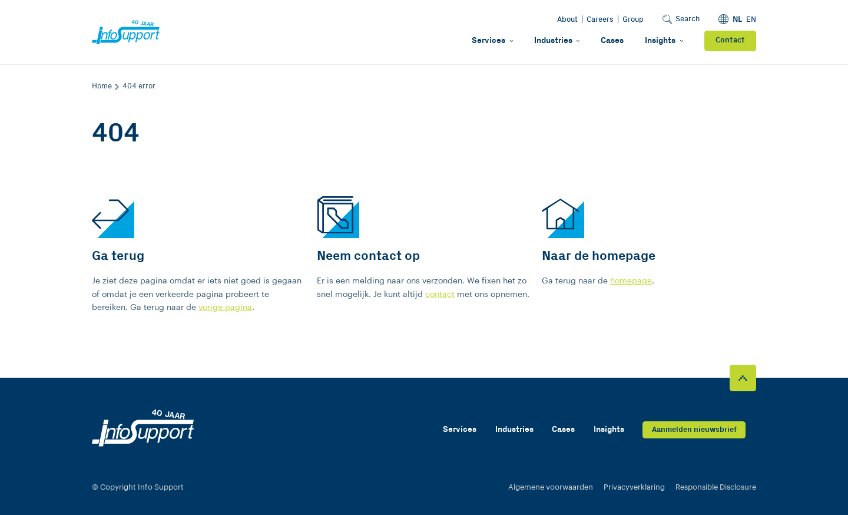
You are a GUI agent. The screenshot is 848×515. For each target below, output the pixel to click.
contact (440, 294)
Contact (730, 40)
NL (737, 19)
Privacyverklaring (634, 487)
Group (633, 19)
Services (492, 40)
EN (751, 19)
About (567, 19)
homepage (631, 280)
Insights (664, 40)
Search (681, 19)
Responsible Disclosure (715, 487)
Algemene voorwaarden (550, 487)
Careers (600, 19)
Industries (557, 40)
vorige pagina (225, 307)
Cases (612, 40)
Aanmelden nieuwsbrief (694, 429)
